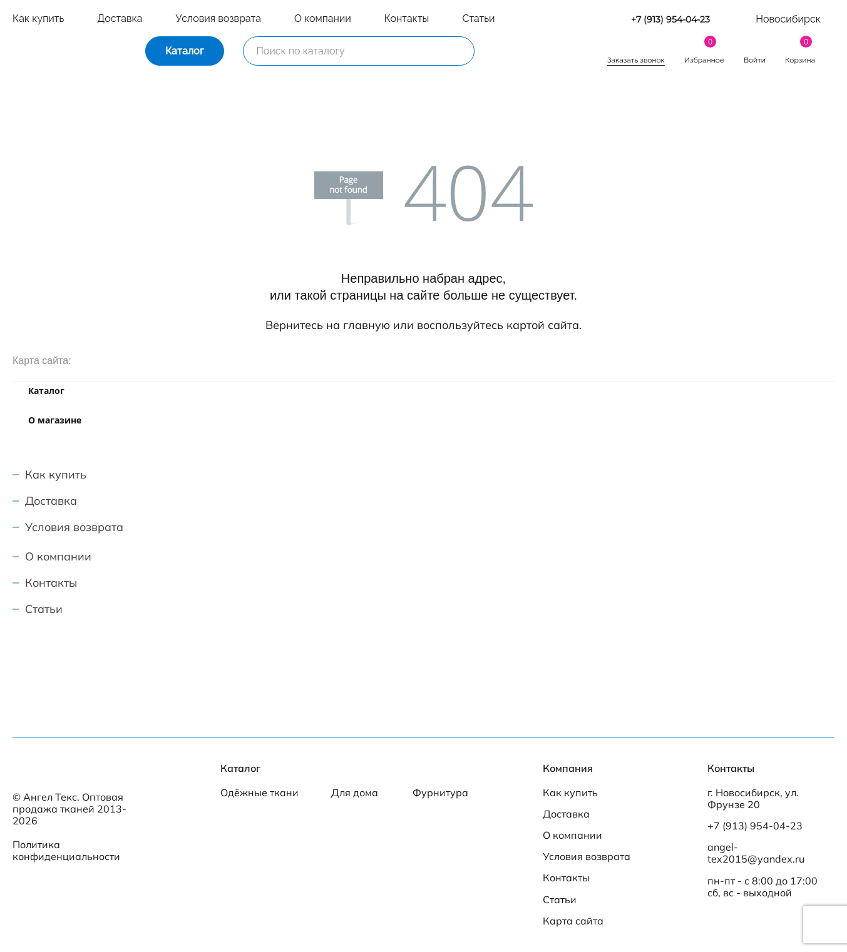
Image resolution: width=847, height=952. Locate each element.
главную (366, 325)
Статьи (478, 18)
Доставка (119, 18)
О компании (322, 18)
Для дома (354, 793)
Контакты (406, 18)
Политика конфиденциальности (66, 850)
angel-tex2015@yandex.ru (755, 853)
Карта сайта (573, 921)
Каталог (184, 51)
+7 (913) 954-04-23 (670, 19)
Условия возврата (217, 18)
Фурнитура (440, 793)
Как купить (38, 18)
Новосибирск (788, 19)
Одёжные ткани (259, 793)
